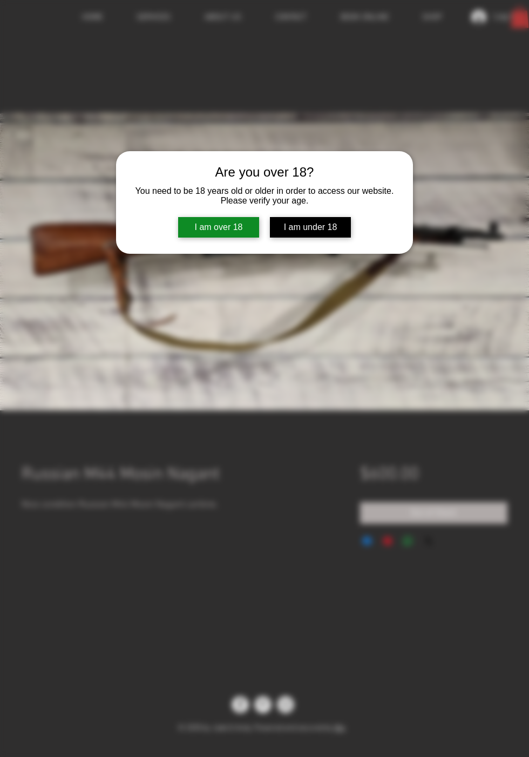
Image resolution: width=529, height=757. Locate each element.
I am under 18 (310, 227)
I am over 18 (219, 227)
